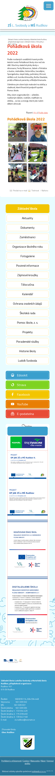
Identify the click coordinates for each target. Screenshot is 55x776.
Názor (43, 760)
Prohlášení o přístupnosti (11, 760)
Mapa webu (35, 760)
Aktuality (39, 41)
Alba (35, 112)
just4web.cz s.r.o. (39, 771)
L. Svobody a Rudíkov (27, 25)
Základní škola (30, 41)
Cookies (26, 760)
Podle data (43, 112)
